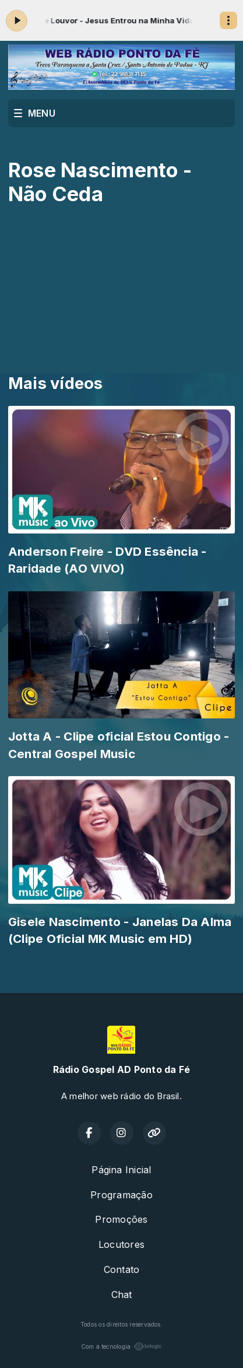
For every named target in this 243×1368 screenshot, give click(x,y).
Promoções (121, 1219)
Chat (121, 1294)
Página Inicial (121, 1170)
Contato (122, 1269)
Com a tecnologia (122, 1346)
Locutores (121, 1244)
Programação (121, 1195)
